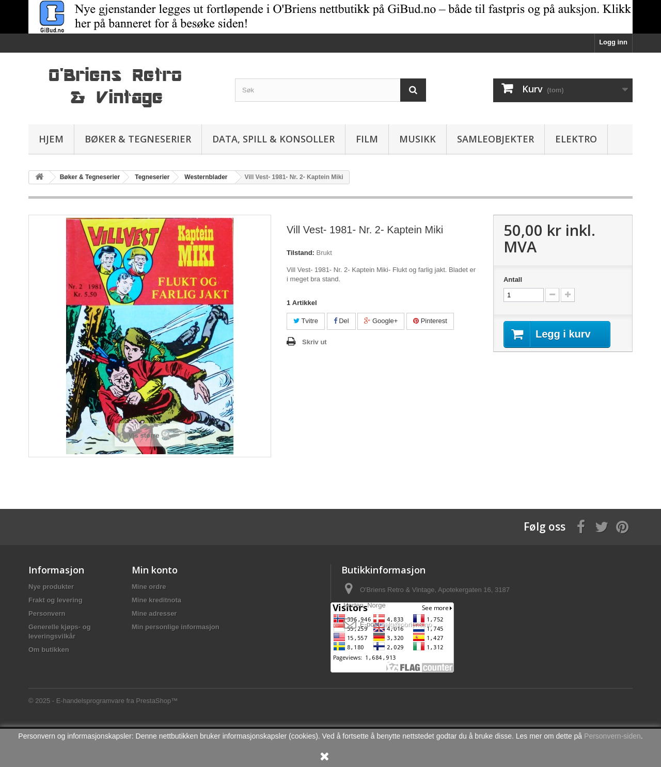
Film (367, 139)
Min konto (155, 570)
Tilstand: (300, 253)
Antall (512, 279)
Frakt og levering (55, 600)
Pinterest (430, 321)
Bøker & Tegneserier (138, 139)
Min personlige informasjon (175, 627)
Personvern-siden (612, 736)
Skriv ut (314, 342)
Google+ (381, 321)
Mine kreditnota (156, 600)
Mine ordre (149, 586)
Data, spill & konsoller (273, 139)
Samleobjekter (495, 139)
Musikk (417, 139)
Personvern (47, 613)
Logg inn (613, 42)
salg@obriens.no (406, 624)
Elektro (576, 139)
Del (341, 321)
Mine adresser (154, 613)
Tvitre (305, 321)
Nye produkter (51, 586)
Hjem (51, 139)
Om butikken (48, 649)
